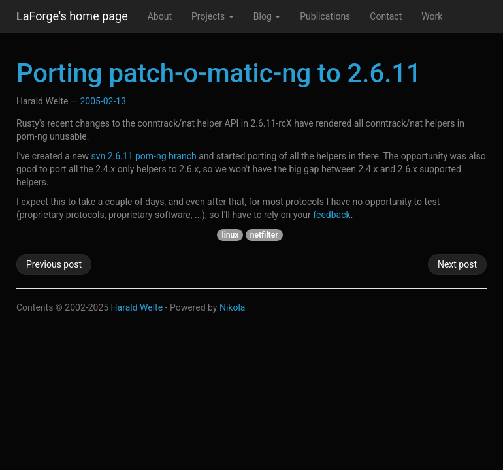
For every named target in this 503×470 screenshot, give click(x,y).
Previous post (54, 264)
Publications (325, 16)
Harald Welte (137, 307)
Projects (212, 16)
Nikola (232, 307)
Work (431, 16)
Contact (386, 16)
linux (229, 235)
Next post (457, 264)
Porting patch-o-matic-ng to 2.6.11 (218, 73)
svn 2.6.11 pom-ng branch (143, 156)
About (160, 16)
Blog (266, 16)
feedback (331, 215)
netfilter (264, 235)
